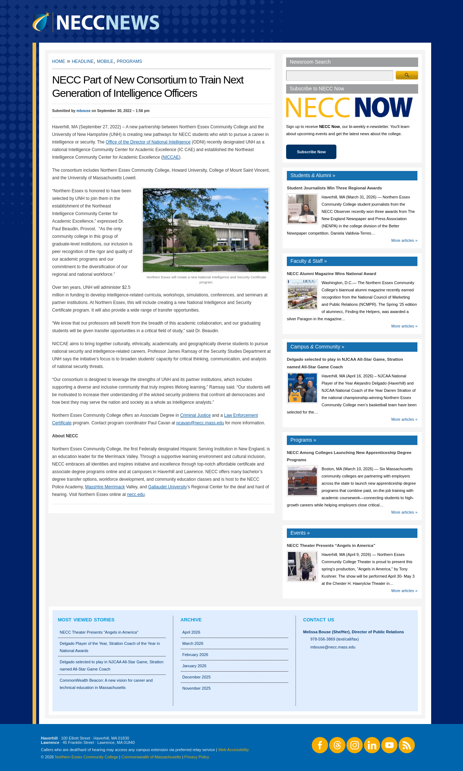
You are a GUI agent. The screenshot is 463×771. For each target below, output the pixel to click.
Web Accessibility (233, 750)
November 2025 (196, 688)
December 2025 (196, 677)
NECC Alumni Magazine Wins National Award (331, 273)
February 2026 (195, 654)
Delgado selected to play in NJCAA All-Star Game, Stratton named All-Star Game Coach (111, 665)
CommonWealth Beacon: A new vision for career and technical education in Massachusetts (106, 684)
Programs (129, 60)
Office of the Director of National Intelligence (148, 142)
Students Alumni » (312, 175)
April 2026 (191, 632)
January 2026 (194, 666)
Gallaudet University (167, 486)
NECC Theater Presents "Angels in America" (99, 632)
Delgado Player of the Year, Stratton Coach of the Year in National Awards (110, 647)
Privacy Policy (196, 757)
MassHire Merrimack (105, 486)
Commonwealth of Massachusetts (151, 757)
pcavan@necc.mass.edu (200, 422)
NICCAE (170, 157)
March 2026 (192, 643)
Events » (300, 533)
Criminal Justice (195, 415)
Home (58, 60)
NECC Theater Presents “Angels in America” (331, 545)
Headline (83, 60)
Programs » (303, 440)
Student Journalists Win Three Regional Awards (334, 188)
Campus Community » (317, 347)
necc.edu (136, 494)
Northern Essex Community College (86, 757)
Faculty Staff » (308, 261)
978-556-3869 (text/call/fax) (334, 639)
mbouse (83, 111)
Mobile (105, 60)
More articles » (404, 240)
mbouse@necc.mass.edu (332, 647)
